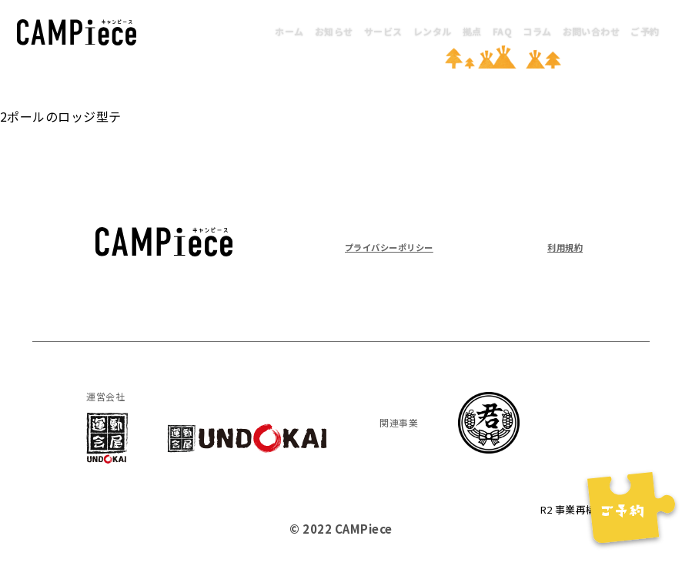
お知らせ (334, 31)
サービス (383, 31)
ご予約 (644, 31)
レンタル (432, 31)
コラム (537, 31)
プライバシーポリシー (404, 246)
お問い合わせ (591, 31)
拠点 (472, 31)
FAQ (502, 31)
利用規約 (559, 246)
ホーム (289, 31)
